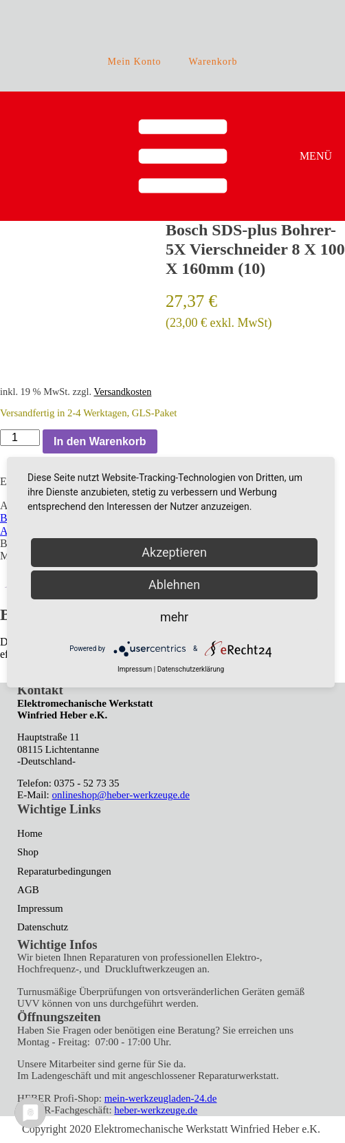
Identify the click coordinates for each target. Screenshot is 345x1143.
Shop (27, 851)
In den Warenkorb (100, 441)
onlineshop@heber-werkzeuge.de (121, 794)
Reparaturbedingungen (64, 871)
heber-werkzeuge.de (155, 1109)
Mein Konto (135, 61)
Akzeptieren (174, 552)
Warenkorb (213, 61)
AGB (28, 889)
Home (30, 833)
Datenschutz (42, 926)
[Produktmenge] (20, 437)
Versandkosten (122, 391)
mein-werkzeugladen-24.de (160, 1098)
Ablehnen (174, 584)
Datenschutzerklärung (190, 669)
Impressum (40, 908)
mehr (174, 617)
